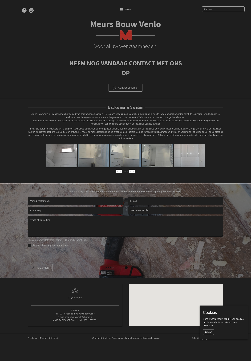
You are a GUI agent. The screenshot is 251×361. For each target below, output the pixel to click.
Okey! (208, 332)
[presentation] (52, 256)
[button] (125, 88)
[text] (75, 201)
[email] (175, 201)
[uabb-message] (125, 226)
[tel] (175, 210)
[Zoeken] (223, 9)
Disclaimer (33, 338)
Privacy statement (49, 338)
